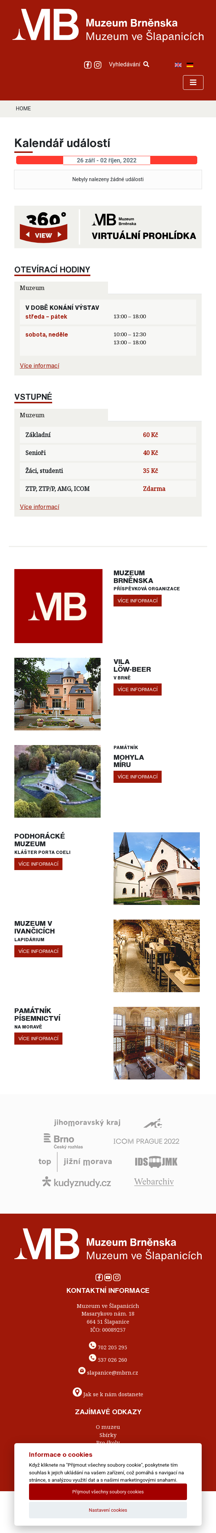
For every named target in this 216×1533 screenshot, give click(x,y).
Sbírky (108, 1434)
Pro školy (108, 1442)
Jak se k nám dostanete (113, 1393)
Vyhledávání (129, 64)
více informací (138, 600)
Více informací (39, 365)
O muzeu (108, 1426)
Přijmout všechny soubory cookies (108, 1492)
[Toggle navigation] (193, 82)
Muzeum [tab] (32, 288)
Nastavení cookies (108, 1510)
